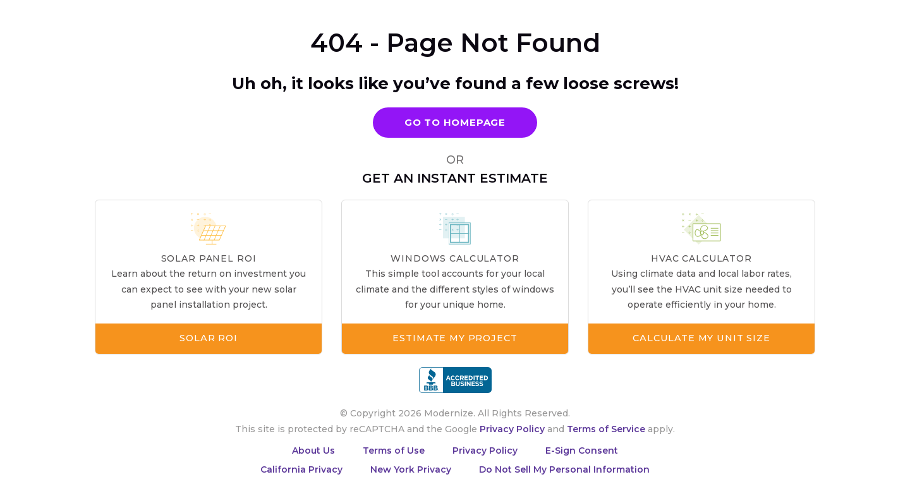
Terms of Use (394, 450)
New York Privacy (410, 469)
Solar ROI (208, 338)
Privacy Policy (512, 429)
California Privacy (301, 469)
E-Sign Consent (581, 450)
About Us (313, 450)
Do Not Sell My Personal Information (564, 469)
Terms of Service (606, 429)
